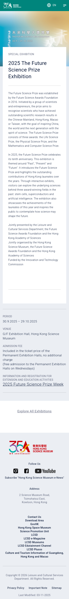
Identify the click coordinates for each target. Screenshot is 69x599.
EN (54, 5)
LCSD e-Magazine (34, 538)
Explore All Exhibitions (34, 411)
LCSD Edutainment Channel (34, 545)
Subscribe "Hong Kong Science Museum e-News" (34, 477)
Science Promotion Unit (34, 531)
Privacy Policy (15, 587)
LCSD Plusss (34, 549)
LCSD (34, 534)
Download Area (34, 520)
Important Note (38, 587)
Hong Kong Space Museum (34, 527)
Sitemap (57, 587)
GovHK (34, 524)
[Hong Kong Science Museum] (6, 5)
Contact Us (34, 516)
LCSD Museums (34, 542)
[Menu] (64, 5)
